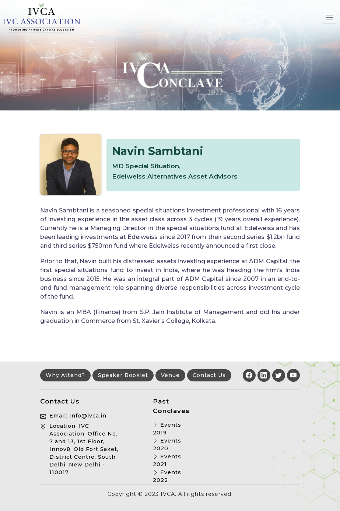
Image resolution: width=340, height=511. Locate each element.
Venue (170, 375)
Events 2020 (167, 444)
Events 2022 (167, 476)
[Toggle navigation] (329, 18)
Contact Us (209, 375)
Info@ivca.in (87, 415)
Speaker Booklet (123, 375)
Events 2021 (167, 460)
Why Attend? (65, 375)
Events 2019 (167, 429)
